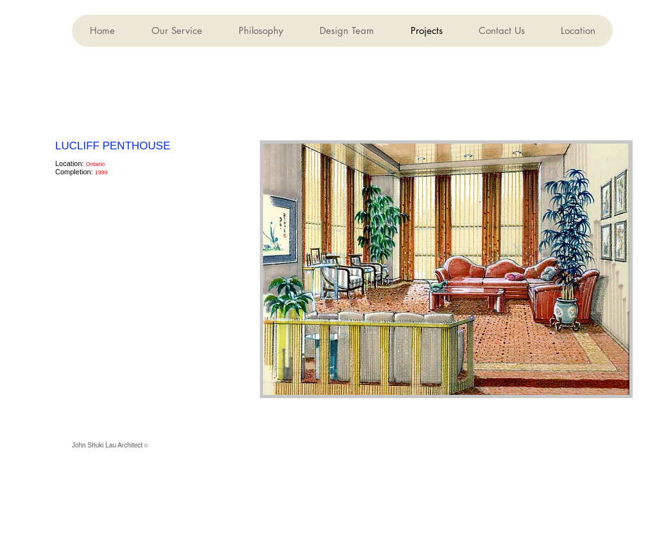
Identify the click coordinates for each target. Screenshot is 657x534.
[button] (346, 31)
